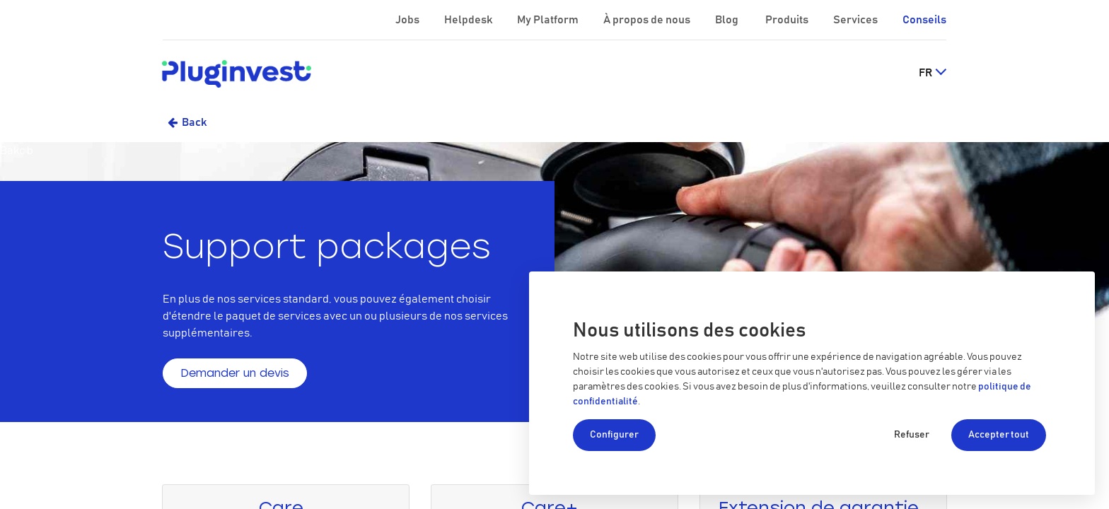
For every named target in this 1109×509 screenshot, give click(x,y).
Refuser (911, 435)
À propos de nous (647, 19)
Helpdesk (469, 19)
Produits (788, 19)
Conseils (924, 19)
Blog (728, 19)
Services (856, 19)
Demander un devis (234, 373)
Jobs (408, 19)
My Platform (548, 19)
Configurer (614, 435)
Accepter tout (998, 435)
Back (194, 122)
